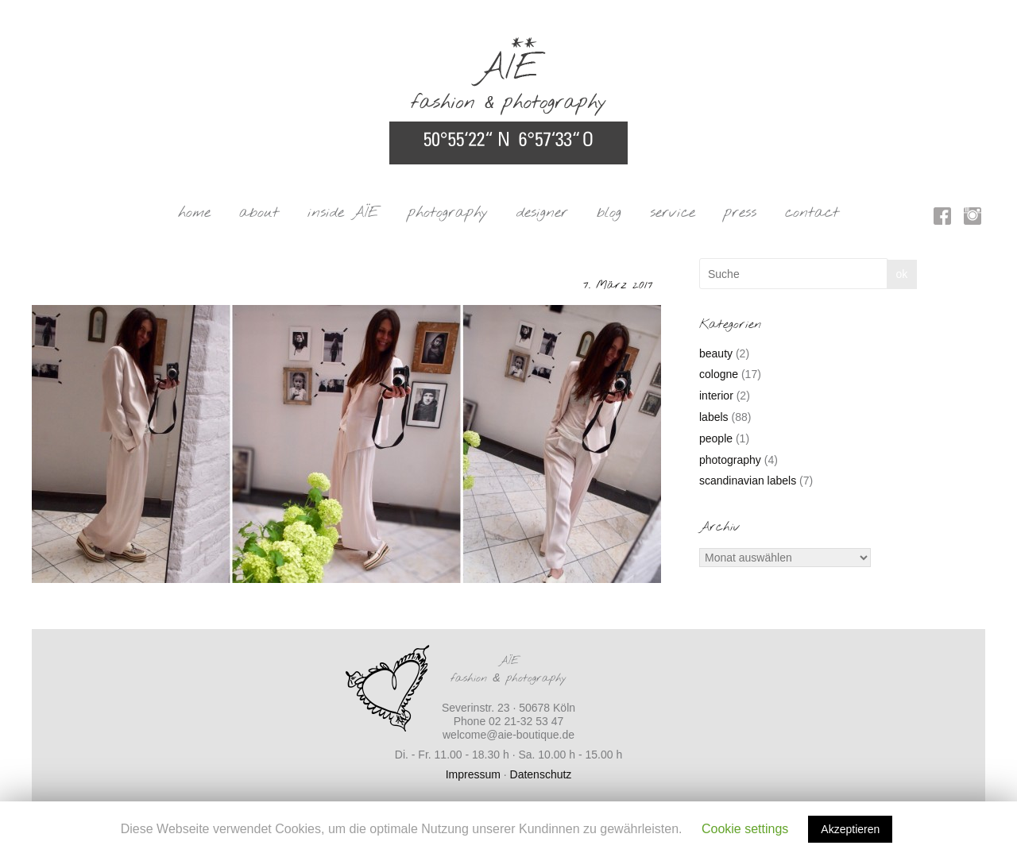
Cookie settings (745, 829)
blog (609, 213)
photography (448, 213)
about (259, 213)
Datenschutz (541, 774)
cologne (718, 374)
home (194, 213)
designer (542, 213)
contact (812, 213)
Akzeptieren (850, 829)
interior (716, 395)
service (672, 213)
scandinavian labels (747, 480)
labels (714, 417)
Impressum (473, 774)
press (740, 213)
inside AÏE (343, 213)
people (716, 438)
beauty (716, 353)
